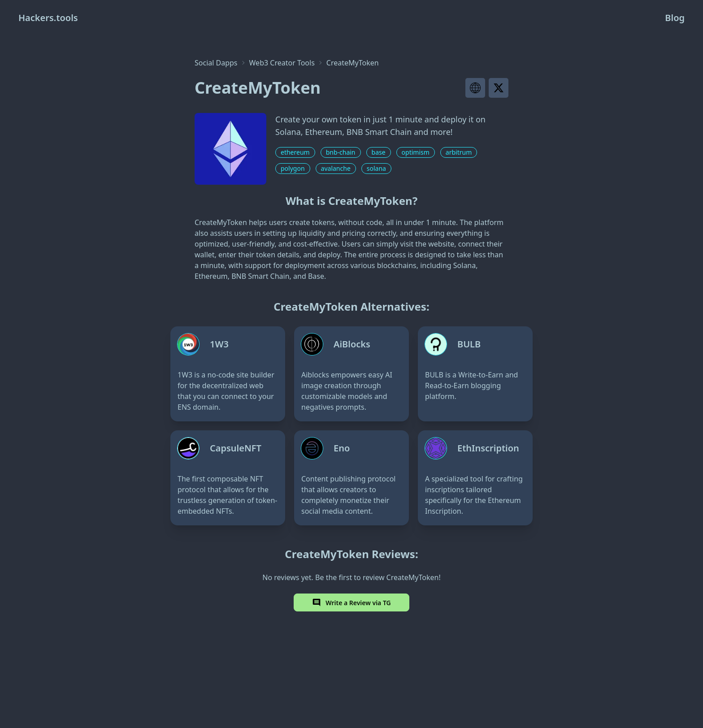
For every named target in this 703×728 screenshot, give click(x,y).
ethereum (295, 152)
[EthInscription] (475, 477)
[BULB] (475, 373)
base (379, 152)
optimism (416, 152)
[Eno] (351, 477)
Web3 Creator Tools (282, 63)
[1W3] (227, 373)
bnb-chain (341, 152)
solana (376, 168)
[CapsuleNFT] (227, 477)
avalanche (336, 168)
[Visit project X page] (498, 88)
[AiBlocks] (351, 373)
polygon (293, 168)
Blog (675, 18)
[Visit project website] (475, 88)
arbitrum (459, 152)
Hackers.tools (48, 18)
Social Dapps (216, 63)
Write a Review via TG (351, 602)
